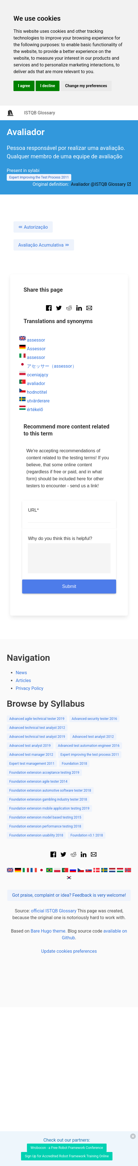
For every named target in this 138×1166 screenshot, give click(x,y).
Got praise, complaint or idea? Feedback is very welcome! (69, 895)
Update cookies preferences (69, 951)
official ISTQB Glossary (53, 911)
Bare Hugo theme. (48, 931)
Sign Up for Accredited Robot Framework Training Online (67, 1156)
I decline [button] (47, 86)
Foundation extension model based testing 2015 (45, 817)
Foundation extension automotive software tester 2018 (50, 790)
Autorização (33, 227)
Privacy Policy (29, 688)
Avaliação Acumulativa (43, 245)
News (21, 672)
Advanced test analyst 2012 (93, 737)
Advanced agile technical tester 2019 (37, 719)
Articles (23, 680)
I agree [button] (24, 86)
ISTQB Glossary (39, 112)
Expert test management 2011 (31, 764)
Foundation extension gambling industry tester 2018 (48, 799)
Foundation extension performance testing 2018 (45, 826)
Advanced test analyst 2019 (30, 746)
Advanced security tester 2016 (94, 719)
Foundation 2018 (74, 764)
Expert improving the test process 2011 (90, 755)
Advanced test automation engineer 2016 (88, 746)
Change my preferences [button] (86, 86)
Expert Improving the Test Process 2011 (39, 177)
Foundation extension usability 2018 (36, 835)
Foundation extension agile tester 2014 (38, 781)
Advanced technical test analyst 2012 (37, 728)
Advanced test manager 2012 (31, 755)
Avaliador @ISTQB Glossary (101, 184)
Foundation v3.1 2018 (86, 835)
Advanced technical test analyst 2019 (37, 737)
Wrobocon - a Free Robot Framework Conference (67, 1148)
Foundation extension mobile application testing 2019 (49, 808)
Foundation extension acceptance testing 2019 (44, 773)
